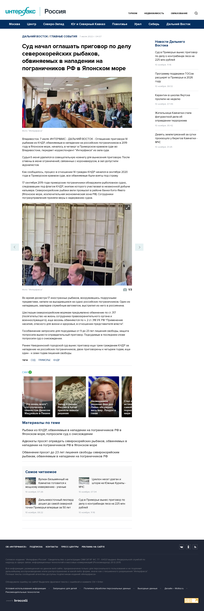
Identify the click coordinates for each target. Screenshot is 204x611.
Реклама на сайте (93, 546)
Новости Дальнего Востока (170, 43)
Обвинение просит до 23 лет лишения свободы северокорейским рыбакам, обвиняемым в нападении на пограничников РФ (70, 454)
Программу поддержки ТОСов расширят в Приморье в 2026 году (174, 77)
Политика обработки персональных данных (107, 588)
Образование (179, 13)
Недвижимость (154, 13)
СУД (33, 360)
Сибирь (154, 24)
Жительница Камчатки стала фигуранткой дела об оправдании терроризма (173, 116)
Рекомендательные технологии (23, 592)
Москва (14, 24)
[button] (15, 247)
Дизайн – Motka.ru (174, 588)
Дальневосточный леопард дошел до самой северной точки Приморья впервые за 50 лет (49, 503)
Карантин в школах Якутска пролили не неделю (172, 97)
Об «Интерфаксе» (16, 546)
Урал (138, 24)
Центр (31, 24)
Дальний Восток (178, 24)
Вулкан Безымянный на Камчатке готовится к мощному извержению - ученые (46, 483)
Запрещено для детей (65, 588)
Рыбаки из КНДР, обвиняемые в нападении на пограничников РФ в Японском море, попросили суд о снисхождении (71, 432)
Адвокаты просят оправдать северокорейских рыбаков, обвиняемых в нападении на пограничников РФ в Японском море (74, 443)
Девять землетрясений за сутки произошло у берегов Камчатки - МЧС (176, 138)
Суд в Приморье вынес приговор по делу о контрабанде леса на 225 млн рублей (102, 503)
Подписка (36, 546)
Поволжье (119, 24)
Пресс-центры (70, 546)
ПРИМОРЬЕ (44, 360)
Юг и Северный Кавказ (88, 24)
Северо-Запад (53, 24)
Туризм (132, 13)
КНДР (57, 360)
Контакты (52, 546)
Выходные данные (147, 588)
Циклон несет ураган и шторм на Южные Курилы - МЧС (102, 483)
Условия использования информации (26, 588)
